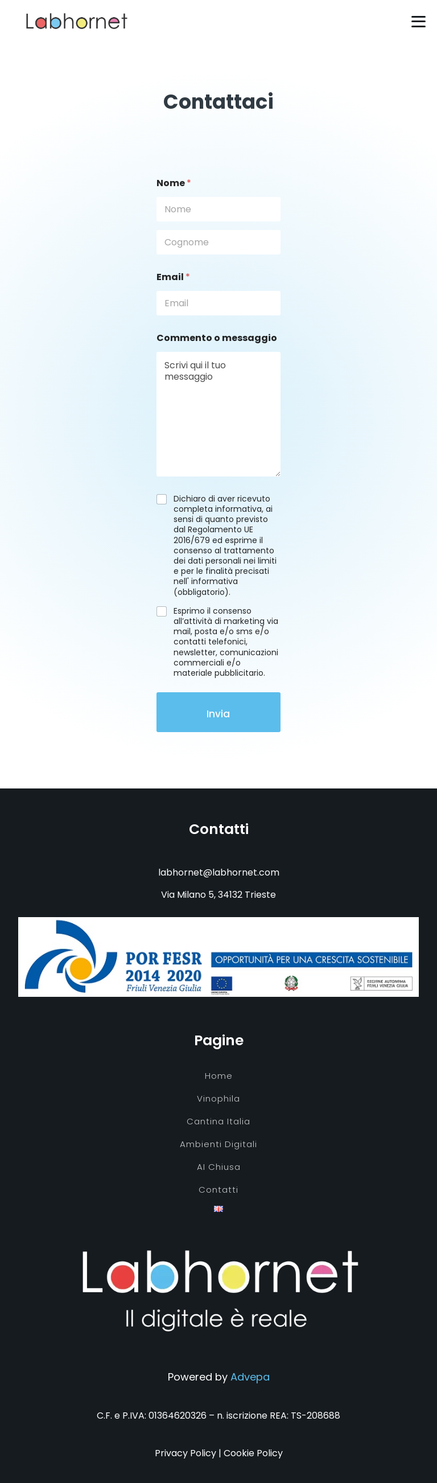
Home (219, 1076)
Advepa (250, 1377)
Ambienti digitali (218, 1144)
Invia (218, 714)
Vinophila (218, 1098)
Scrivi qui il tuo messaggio (218, 414)
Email (173, 277)
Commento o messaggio (216, 337)
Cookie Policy (253, 1453)
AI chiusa (219, 1167)
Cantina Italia (218, 1121)
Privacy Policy (185, 1453)
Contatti (218, 1190)
